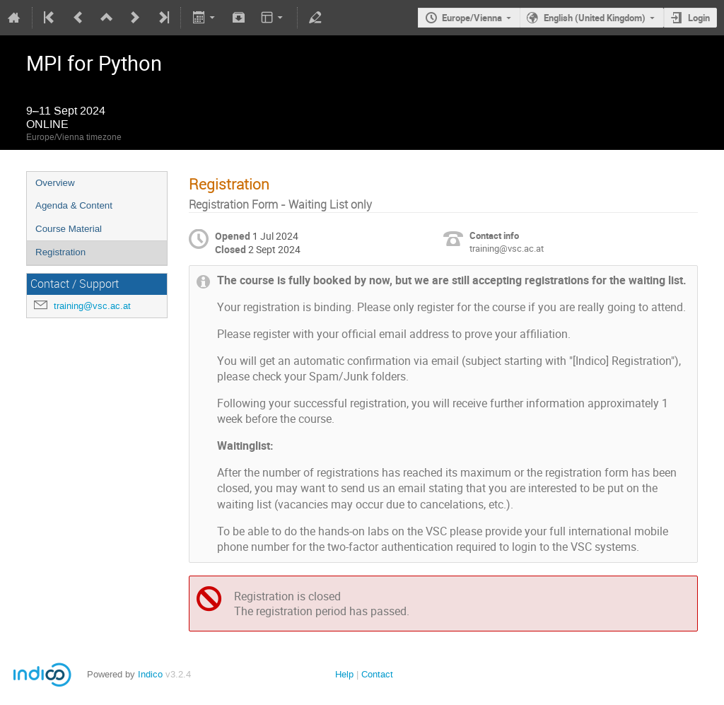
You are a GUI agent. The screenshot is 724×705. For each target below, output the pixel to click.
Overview (55, 182)
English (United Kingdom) (595, 17)
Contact (377, 674)
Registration (60, 252)
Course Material (68, 228)
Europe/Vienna (472, 17)
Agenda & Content (73, 205)
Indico (150, 674)
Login (699, 17)
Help (344, 674)
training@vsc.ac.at (92, 306)
